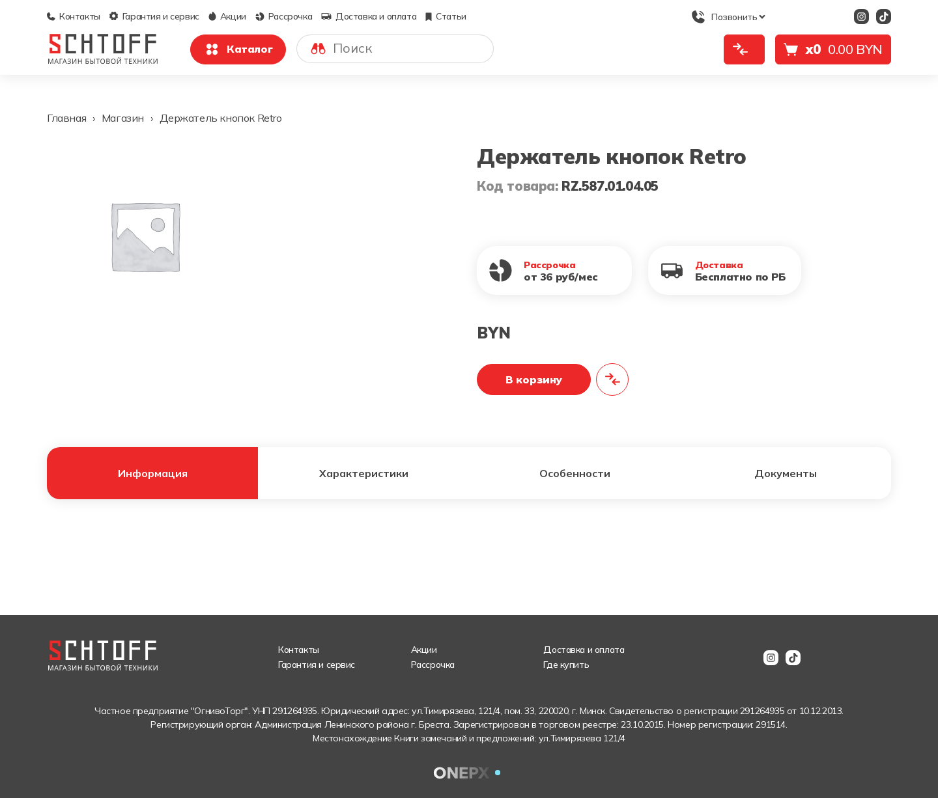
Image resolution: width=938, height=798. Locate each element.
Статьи (445, 16)
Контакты (73, 16)
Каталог (238, 49)
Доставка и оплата (368, 16)
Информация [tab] (153, 473)
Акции (227, 16)
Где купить (566, 664)
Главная (66, 117)
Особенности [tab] (574, 473)
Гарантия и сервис (154, 16)
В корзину (533, 379)
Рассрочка (283, 16)
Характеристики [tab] (363, 473)
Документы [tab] (785, 473)
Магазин (123, 117)
